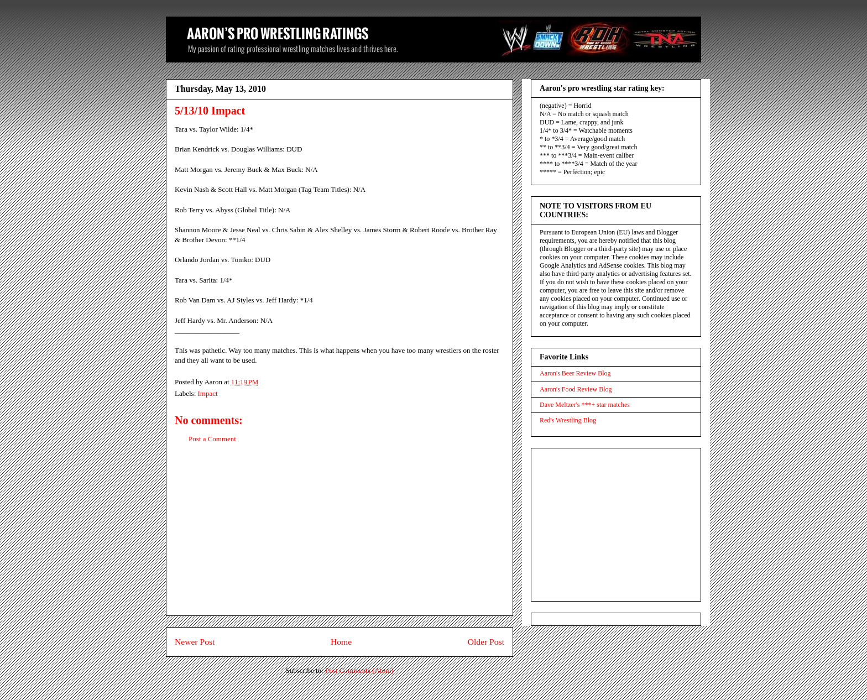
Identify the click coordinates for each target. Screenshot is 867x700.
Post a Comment (212, 439)
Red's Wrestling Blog (568, 420)
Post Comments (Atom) (359, 670)
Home (341, 641)
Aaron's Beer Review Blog (575, 373)
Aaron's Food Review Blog (576, 389)
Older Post (486, 641)
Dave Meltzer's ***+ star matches (585, 405)
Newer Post (195, 641)
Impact (208, 393)
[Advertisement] (339, 538)
